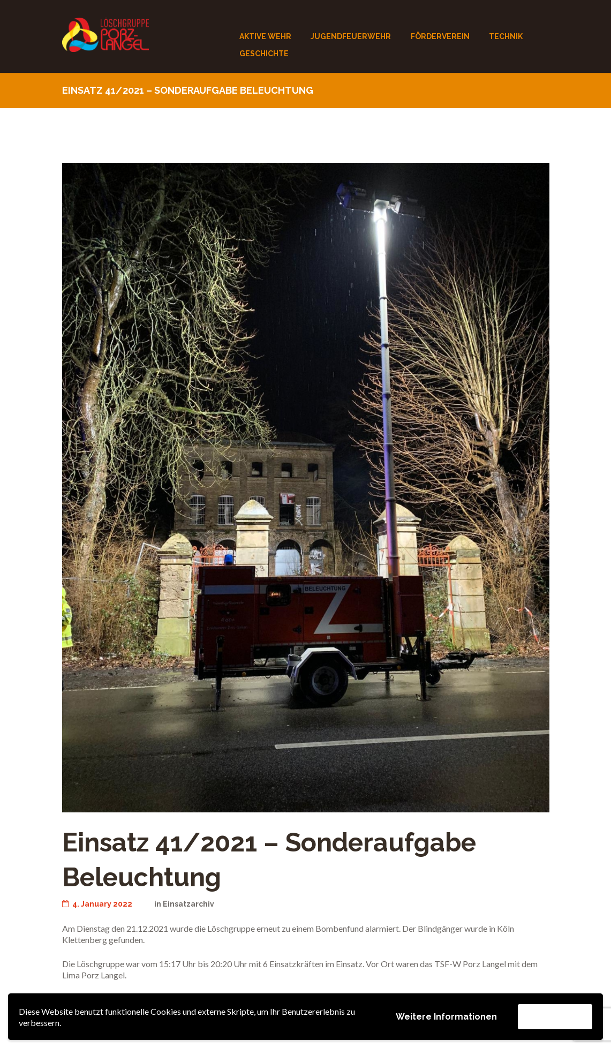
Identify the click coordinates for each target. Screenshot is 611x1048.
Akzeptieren (555, 1016)
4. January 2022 (97, 904)
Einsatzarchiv (189, 904)
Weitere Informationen (446, 1017)
